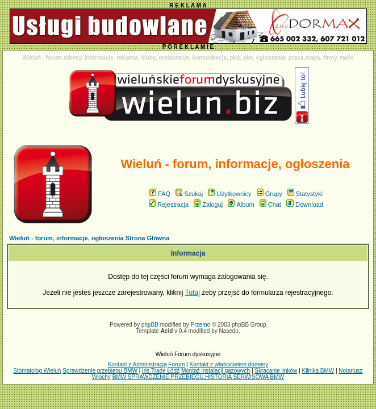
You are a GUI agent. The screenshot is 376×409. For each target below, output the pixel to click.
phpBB (149, 325)
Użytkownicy (229, 193)
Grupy (269, 193)
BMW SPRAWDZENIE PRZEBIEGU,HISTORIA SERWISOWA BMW (198, 377)
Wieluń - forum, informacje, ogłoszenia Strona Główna (89, 238)
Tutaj (192, 293)
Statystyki (305, 193)
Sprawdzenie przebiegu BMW (99, 371)
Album (241, 204)
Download (304, 204)
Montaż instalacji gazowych (215, 371)
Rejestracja (169, 204)
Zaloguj (208, 204)
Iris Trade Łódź (160, 371)
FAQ (159, 193)
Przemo (200, 325)
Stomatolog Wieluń (37, 371)
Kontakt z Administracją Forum (146, 364)
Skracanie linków (275, 371)
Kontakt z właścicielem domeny (228, 364)
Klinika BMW (318, 371)
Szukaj (189, 193)
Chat (270, 204)
